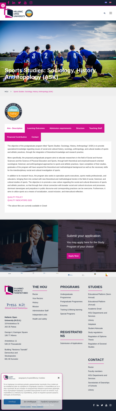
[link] (3, 6)
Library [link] (91, 320)
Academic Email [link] (95, 309)
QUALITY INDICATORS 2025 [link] (20, 200)
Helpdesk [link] (92, 324)
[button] (58, 378)
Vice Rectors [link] (37, 298)
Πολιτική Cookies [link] (25, 407)
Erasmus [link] (64, 306)
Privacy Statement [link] (37, 407)
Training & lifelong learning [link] (71, 310)
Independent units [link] (39, 315)
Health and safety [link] (39, 319)
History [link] (35, 302)
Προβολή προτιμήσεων (50, 402)
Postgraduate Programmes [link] (71, 302)
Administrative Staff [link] (40, 311)
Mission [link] (35, 307)
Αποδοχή (12, 402)
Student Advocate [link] (95, 328)
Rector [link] (35, 294)
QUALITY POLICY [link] (15, 197)
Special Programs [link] (67, 314)
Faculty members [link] (95, 371)
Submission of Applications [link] (71, 343)
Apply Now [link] (73, 256)
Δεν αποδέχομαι (30, 402)
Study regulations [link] (95, 332)
